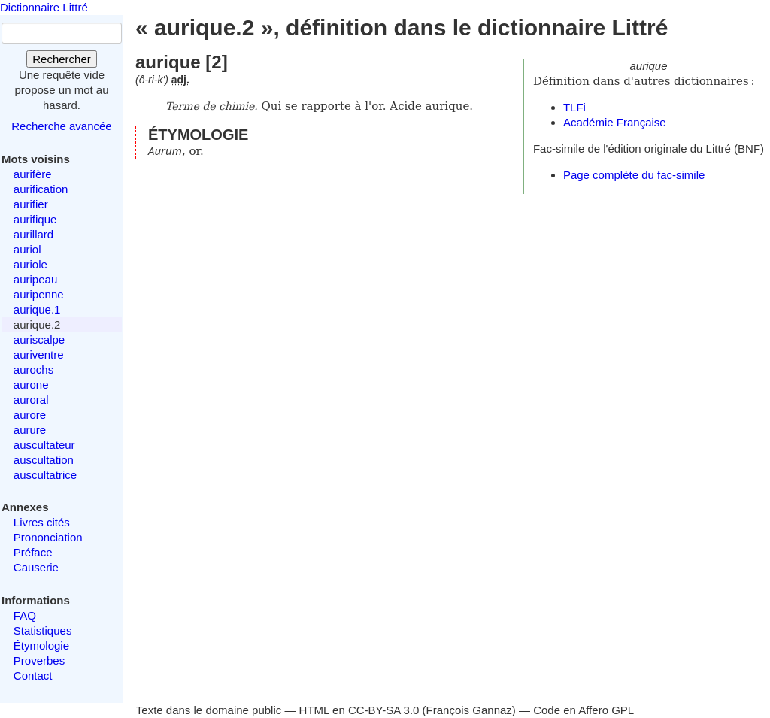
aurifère (33, 174)
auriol (27, 249)
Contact (33, 675)
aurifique (35, 219)
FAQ (25, 615)
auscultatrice (45, 474)
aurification (41, 189)
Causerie (36, 567)
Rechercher (61, 59)
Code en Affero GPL (583, 710)
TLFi (574, 107)
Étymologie (41, 645)
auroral (31, 399)
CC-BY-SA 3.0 (384, 710)
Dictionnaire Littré (44, 7)
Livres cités (42, 522)
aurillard (33, 234)
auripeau (35, 279)
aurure (30, 429)
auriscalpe (39, 339)
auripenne (39, 294)
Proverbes (39, 660)
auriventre (39, 354)
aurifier (31, 204)
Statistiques (43, 630)
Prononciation (48, 537)
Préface (33, 552)
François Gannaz (469, 710)
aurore (30, 414)
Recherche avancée (61, 126)
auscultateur (44, 444)
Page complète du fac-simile (634, 174)
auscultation (44, 459)
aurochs (33, 369)
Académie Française (614, 122)
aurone (31, 384)
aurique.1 (37, 309)
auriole (30, 264)
